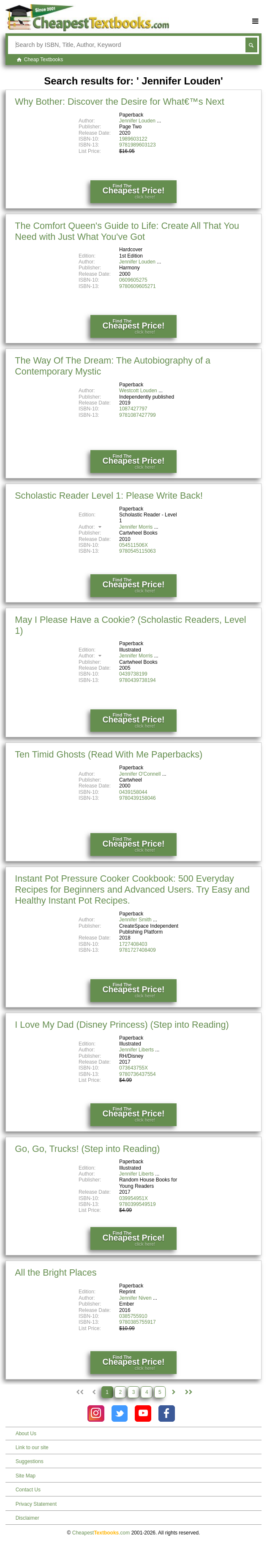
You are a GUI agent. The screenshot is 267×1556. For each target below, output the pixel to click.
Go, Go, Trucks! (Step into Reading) (87, 1148)
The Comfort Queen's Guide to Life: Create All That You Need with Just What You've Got (127, 231)
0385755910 (133, 1316)
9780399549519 (137, 1204)
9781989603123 (137, 145)
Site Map (25, 1476)
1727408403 (133, 944)
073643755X (133, 1068)
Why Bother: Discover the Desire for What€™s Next (119, 101)
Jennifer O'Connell (140, 774)
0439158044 (133, 792)
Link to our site (32, 1447)
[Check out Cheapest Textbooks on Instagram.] (95, 1413)
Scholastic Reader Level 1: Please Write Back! (109, 495)
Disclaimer (27, 1518)
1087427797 (133, 409)
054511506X (133, 545)
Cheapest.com (101, 1533)
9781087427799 (137, 415)
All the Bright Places (55, 1272)
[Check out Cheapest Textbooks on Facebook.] (166, 1413)
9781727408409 (137, 950)
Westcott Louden (138, 391)
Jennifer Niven (135, 1298)
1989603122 (133, 139)
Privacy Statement (36, 1504)
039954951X (133, 1198)
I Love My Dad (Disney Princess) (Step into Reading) (122, 1024)
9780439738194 (137, 680)
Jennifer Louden (137, 121)
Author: (91, 527)
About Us (26, 1434)
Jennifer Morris (136, 527)
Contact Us (28, 1490)
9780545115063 (137, 551)
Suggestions (30, 1461)
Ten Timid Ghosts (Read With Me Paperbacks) (108, 754)
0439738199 (133, 674)
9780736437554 (137, 1074)
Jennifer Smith (135, 920)
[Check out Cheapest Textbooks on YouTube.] (143, 1413)
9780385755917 (137, 1322)
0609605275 (133, 280)
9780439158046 (137, 798)
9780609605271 (137, 286)
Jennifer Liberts (136, 1050)
